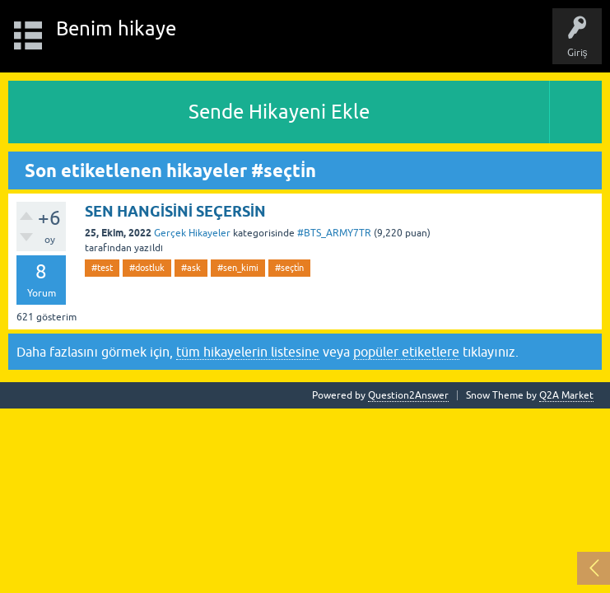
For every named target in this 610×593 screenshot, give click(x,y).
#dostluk (147, 268)
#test (102, 268)
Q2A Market (566, 395)
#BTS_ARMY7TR (334, 233)
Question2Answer (408, 395)
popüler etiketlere (406, 351)
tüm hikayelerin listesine (247, 351)
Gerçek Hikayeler (192, 233)
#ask (191, 268)
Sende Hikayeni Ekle (279, 111)
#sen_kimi (237, 268)
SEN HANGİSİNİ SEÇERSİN (175, 211)
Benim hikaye (116, 28)
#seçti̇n (289, 268)
